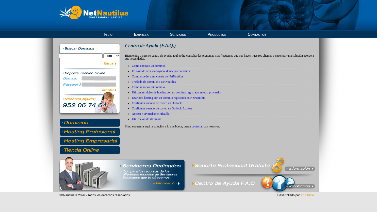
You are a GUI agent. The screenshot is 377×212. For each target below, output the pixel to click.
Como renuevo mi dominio (148, 87)
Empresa (141, 34)
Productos (216, 34)
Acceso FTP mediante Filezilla (151, 114)
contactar (197, 126)
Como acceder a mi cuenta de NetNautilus (158, 76)
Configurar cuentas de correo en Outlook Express (162, 108)
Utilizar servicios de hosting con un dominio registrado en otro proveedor (177, 92)
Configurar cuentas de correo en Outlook (157, 103)
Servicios (178, 34)
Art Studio (307, 195)
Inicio (108, 34)
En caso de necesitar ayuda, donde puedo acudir (161, 71)
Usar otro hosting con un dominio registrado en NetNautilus (168, 98)
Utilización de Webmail (146, 119)
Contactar (257, 34)
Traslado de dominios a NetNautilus (154, 82)
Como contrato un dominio (148, 66)
